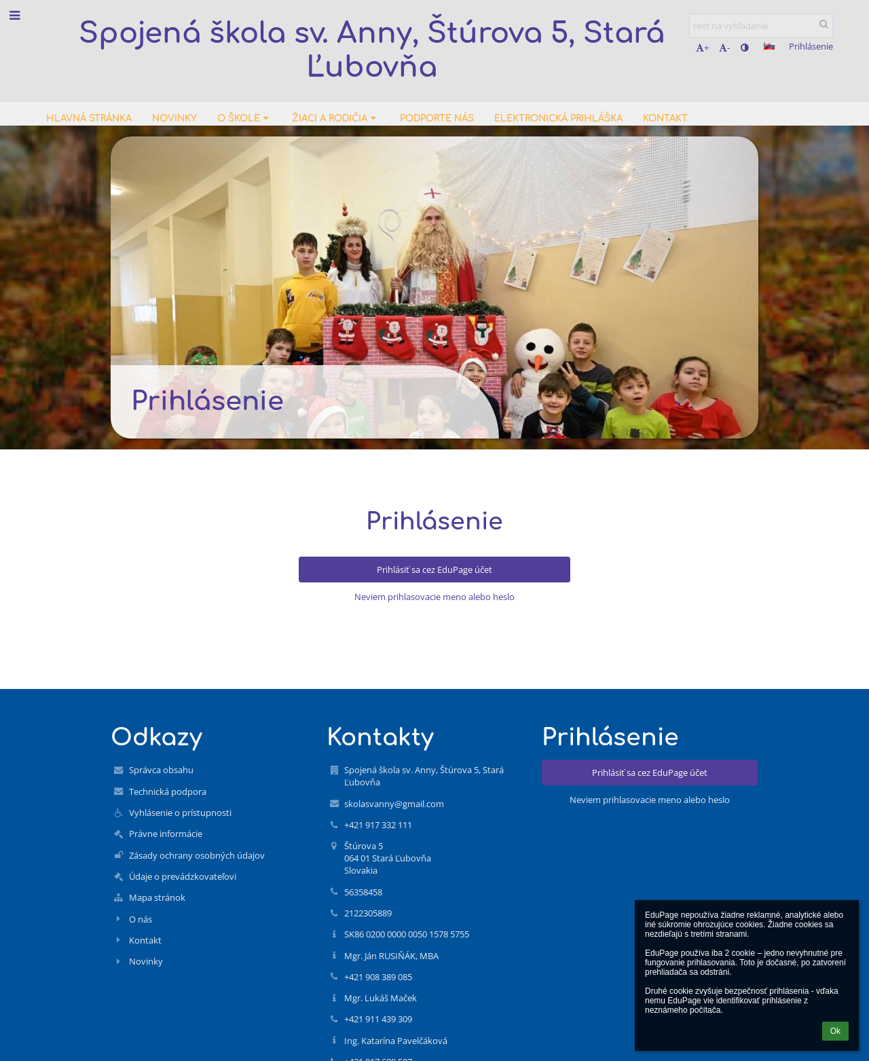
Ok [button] (835, 1031)
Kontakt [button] (665, 118)
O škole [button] (244, 118)
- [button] (724, 47)
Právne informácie (165, 833)
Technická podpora (167, 791)
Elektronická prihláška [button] (558, 118)
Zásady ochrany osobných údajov (197, 855)
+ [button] (702, 47)
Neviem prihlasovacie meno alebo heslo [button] (434, 597)
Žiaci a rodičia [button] (335, 118)
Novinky (146, 961)
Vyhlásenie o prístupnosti (180, 812)
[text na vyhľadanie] (761, 26)
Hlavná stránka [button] (89, 118)
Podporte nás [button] (437, 118)
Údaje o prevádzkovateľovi (182, 876)
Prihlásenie (811, 46)
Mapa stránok (157, 897)
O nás (140, 919)
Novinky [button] (174, 118)
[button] (769, 46)
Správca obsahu (161, 770)
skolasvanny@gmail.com (394, 804)
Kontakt (145, 940)
